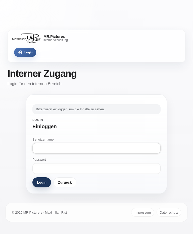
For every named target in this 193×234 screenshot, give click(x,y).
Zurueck (65, 182)
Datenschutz (169, 212)
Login (25, 52)
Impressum (142, 212)
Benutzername (43, 139)
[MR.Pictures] (40, 38)
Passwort (39, 159)
